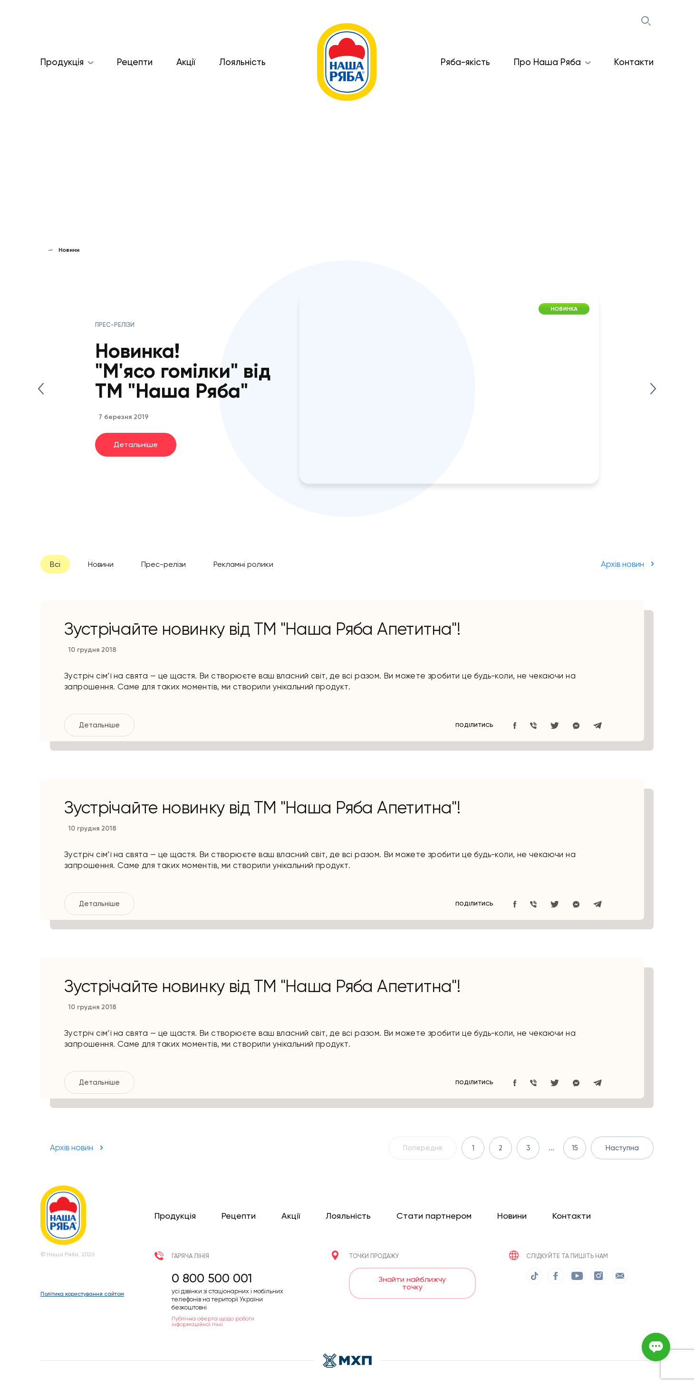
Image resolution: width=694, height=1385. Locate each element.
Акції (185, 62)
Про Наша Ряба (547, 62)
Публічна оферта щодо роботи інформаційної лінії (213, 1321)
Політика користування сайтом (82, 1296)
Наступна (622, 1147)
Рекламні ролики (243, 563)
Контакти (634, 62)
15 (575, 1147)
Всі (55, 563)
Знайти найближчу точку (412, 1282)
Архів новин (622, 563)
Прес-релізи (163, 563)
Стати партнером (434, 1215)
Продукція (62, 62)
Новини (101, 563)
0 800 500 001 (212, 1277)
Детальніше (136, 444)
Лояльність (242, 62)
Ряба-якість (465, 62)
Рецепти (135, 62)
